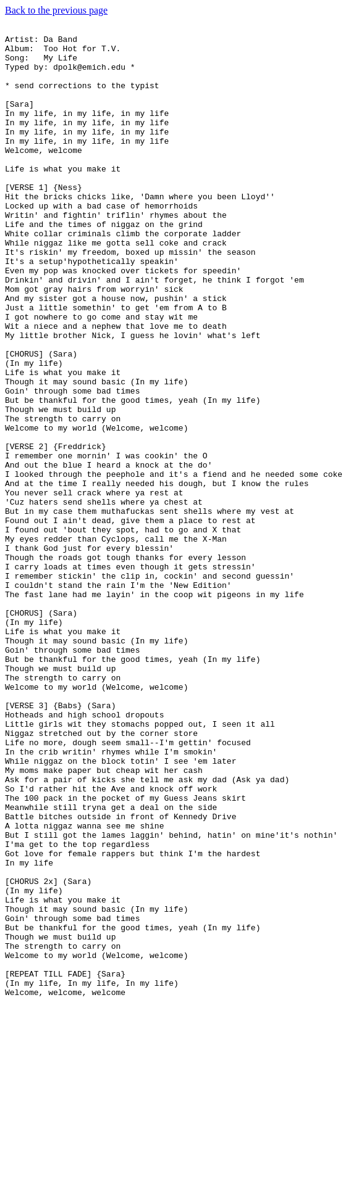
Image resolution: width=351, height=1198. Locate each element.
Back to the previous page (56, 10)
